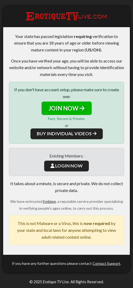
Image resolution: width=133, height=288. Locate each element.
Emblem (49, 201)
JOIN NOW (67, 108)
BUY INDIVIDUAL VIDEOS (66, 133)
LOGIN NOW (66, 166)
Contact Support (106, 263)
